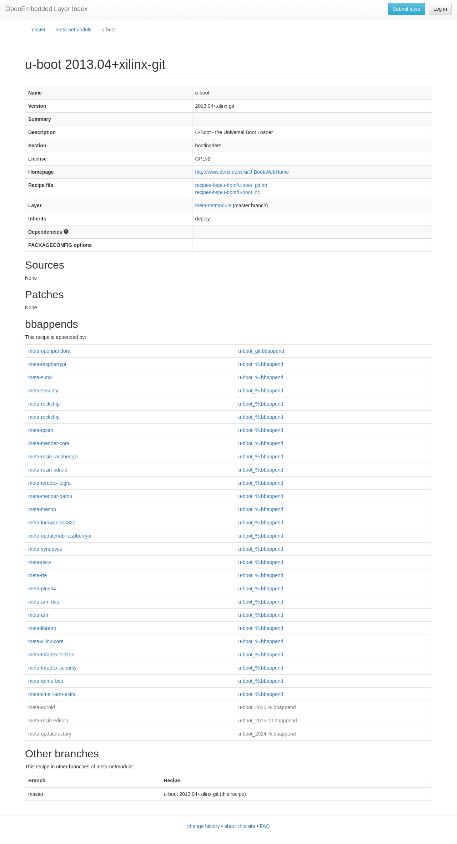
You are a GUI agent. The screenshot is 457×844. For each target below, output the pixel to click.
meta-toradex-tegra (49, 483)
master (38, 29)
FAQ (265, 826)
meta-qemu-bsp (45, 681)
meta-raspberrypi (47, 364)
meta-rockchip (44, 404)
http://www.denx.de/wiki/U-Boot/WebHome (242, 172)
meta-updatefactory (49, 734)
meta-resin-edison (48, 720)
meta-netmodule (74, 29)
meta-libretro (42, 628)
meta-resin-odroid (47, 470)
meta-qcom (40, 430)
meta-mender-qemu (50, 496)
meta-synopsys (45, 549)
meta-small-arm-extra (52, 694)
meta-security (43, 390)
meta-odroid (41, 707)
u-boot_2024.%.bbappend (267, 734)
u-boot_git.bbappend (261, 351)
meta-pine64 (42, 588)
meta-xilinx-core (46, 641)
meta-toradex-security (52, 668)
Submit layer (407, 9)
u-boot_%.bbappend (260, 364)
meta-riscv (39, 562)
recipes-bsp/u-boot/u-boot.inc (227, 192)
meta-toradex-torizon (51, 654)
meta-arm (39, 615)
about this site (239, 826)
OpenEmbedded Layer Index (46, 8)
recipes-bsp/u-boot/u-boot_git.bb (231, 185)
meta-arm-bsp (43, 602)
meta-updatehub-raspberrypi (59, 536)
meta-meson (42, 509)
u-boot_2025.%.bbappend (267, 707)
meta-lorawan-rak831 (51, 522)
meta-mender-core (48, 443)
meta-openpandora (49, 351)
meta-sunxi (40, 377)
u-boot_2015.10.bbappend (267, 720)
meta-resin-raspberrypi (53, 456)
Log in (440, 9)
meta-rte (37, 575)
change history (203, 826)
